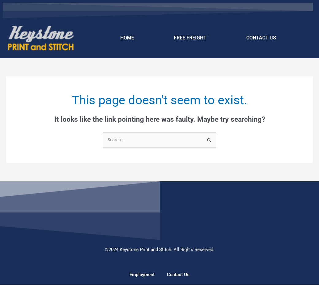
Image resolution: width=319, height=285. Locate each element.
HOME (127, 38)
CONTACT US (261, 38)
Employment (142, 275)
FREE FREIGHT (190, 38)
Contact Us (178, 275)
